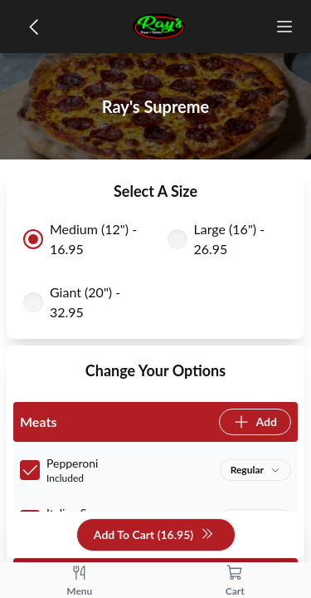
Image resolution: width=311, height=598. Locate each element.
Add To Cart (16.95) (154, 535)
